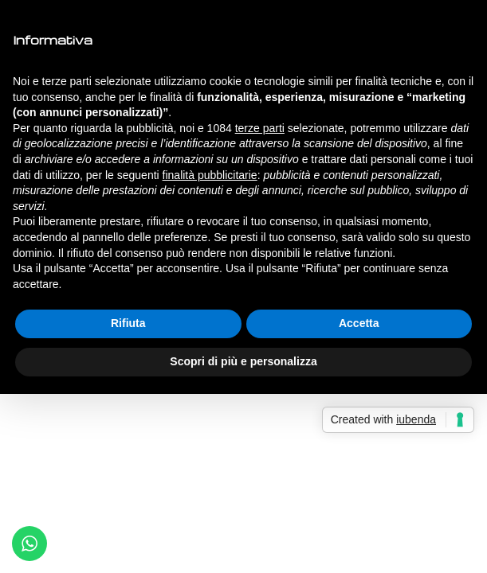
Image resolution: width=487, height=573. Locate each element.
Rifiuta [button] (128, 323)
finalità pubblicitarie (210, 175)
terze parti (260, 128)
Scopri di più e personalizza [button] (243, 361)
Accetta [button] (359, 323)
